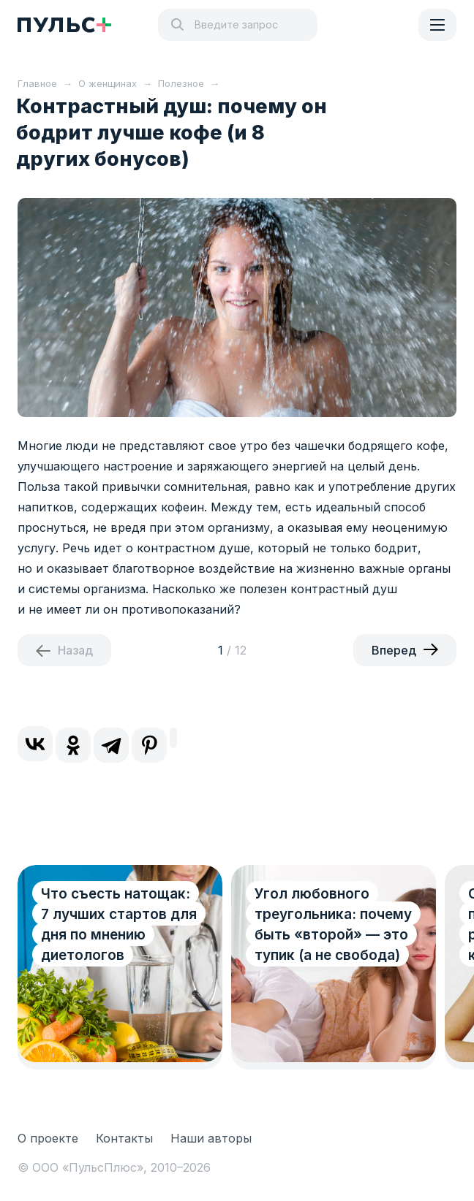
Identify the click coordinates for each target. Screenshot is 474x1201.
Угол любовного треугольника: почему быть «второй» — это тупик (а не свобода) (333, 924)
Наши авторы (211, 1138)
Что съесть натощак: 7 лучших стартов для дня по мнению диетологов (119, 924)
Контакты (124, 1138)
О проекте (48, 1138)
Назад (75, 650)
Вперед (394, 650)
